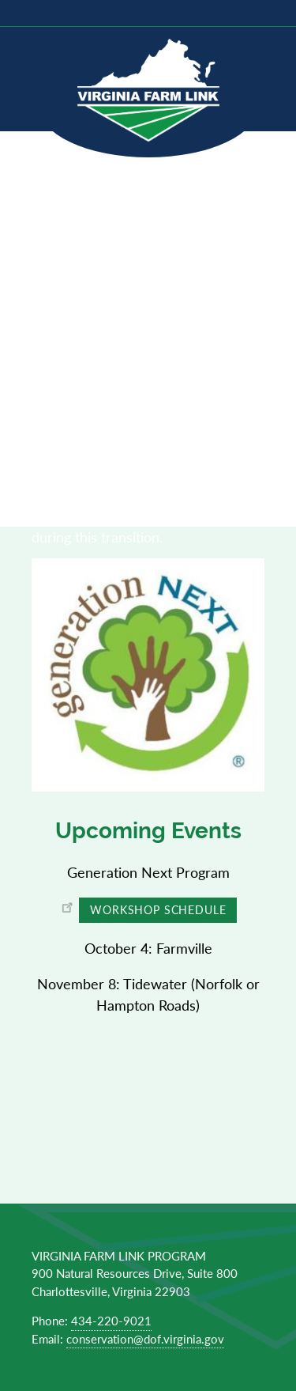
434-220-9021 (111, 1320)
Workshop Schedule (158, 909)
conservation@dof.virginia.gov (145, 1338)
